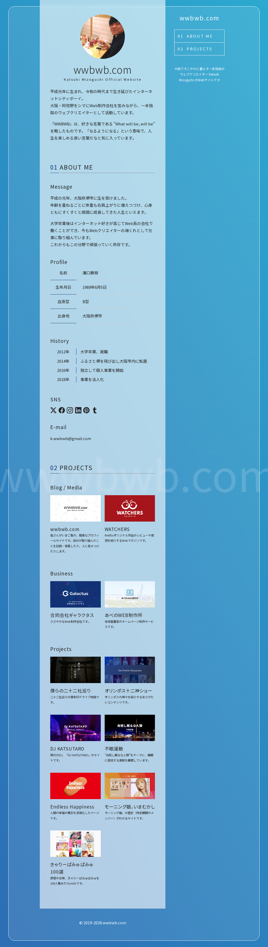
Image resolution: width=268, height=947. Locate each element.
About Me (200, 36)
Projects (200, 48)
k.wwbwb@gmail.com (70, 438)
